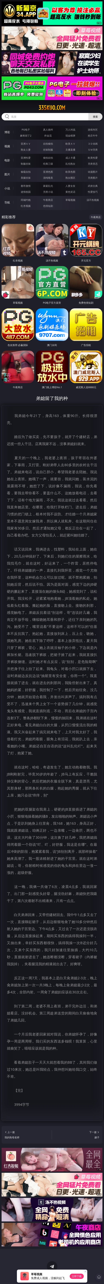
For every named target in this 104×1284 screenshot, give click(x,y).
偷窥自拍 (26, 171)
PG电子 (26, 129)
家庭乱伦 (48, 185)
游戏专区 (93, 129)
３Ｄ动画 (93, 143)
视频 (7, 146)
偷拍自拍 (48, 157)
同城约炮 (26, 200)
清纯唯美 (48, 177)
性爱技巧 (93, 191)
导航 (7, 202)
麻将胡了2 (25, 135)
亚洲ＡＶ (26, 143)
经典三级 (48, 163)
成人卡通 (70, 157)
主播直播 (70, 149)
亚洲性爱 (26, 157)
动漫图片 (93, 171)
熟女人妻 (26, 149)
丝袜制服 (48, 149)
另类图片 (93, 177)
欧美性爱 (93, 157)
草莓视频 (70, 200)
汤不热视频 (93, 200)
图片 (7, 174)
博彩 (7, 132)
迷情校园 (26, 191)
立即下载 (77, 1276)
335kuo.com (52, 107)
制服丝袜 (26, 163)
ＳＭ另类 (93, 149)
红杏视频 (26, 206)
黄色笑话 (70, 191)
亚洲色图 (48, 171)
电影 (7, 160)
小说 (7, 188)
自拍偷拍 (48, 143)
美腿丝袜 (26, 177)
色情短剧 (48, 206)
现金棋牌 (70, 135)
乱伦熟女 (70, 163)
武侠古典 (93, 185)
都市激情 (26, 185)
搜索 (95, 116)
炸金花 (48, 135)
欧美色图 (70, 171)
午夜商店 (48, 200)
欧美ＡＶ (70, 143)
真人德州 (48, 129)
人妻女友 (70, 185)
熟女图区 (70, 177)
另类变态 (93, 163)
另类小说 (48, 191)
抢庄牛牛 (93, 135)
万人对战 (70, 129)
